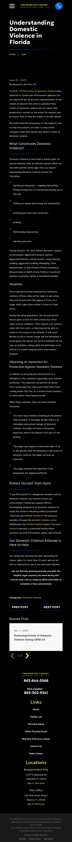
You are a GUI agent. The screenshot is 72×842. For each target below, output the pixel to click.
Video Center (36, 753)
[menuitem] (22, 839)
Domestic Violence (31, 597)
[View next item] (27, 656)
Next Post (51, 607)
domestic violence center (44, 519)
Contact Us (36, 746)
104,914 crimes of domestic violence (37, 90)
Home (36, 709)
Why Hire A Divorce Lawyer (36, 738)
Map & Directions (36, 783)
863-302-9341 (36, 693)
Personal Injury (36, 724)
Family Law (36, 716)
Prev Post (20, 607)
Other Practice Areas (36, 731)
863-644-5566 (36, 680)
